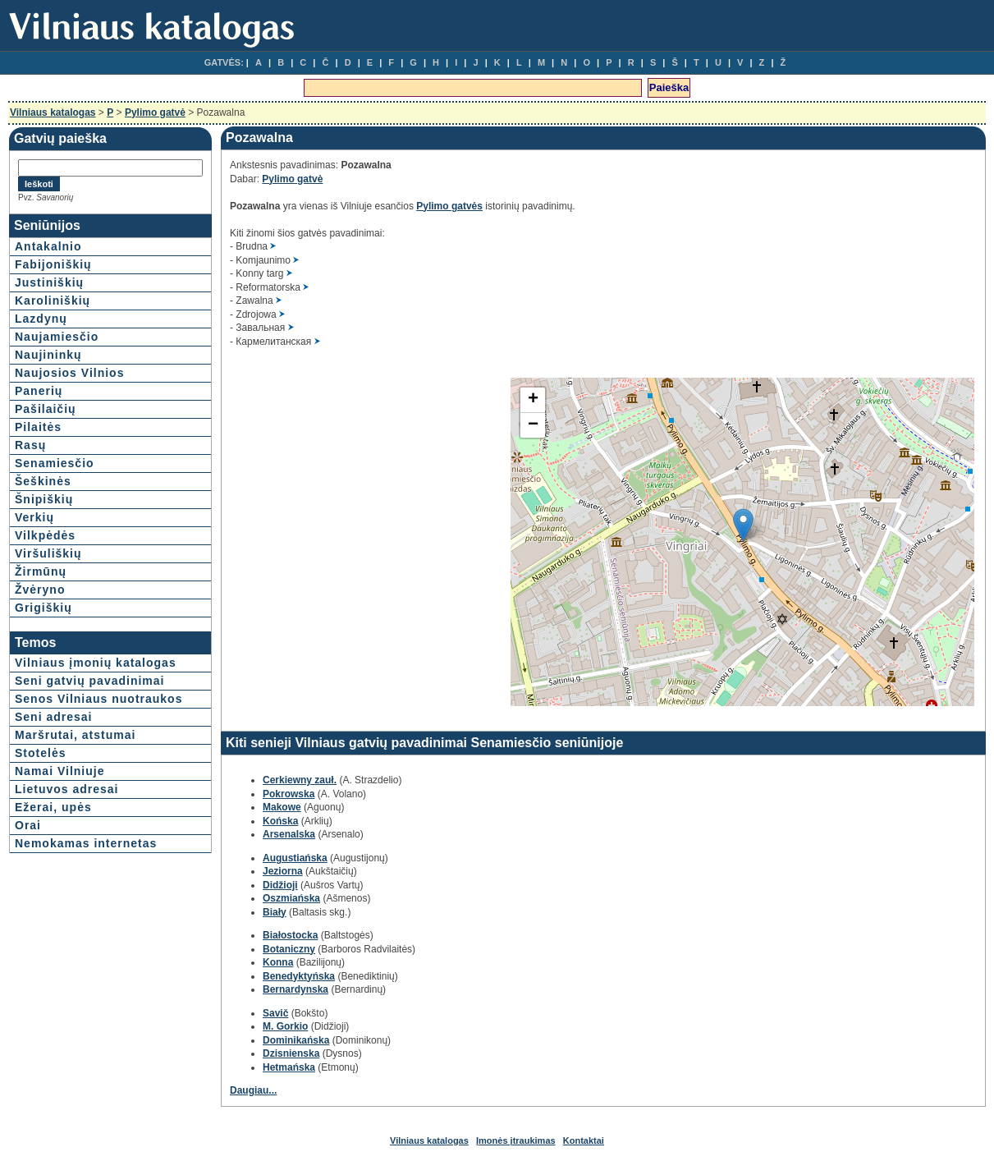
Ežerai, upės (53, 807)
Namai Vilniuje (59, 771)
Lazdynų (41, 318)
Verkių (34, 517)
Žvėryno (40, 589)
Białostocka (290, 935)
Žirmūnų (40, 571)
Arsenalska (289, 834)
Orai (28, 825)
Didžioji (280, 885)
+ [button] (533, 400)
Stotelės (40, 752)
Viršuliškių (48, 553)
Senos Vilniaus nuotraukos (98, 698)
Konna (278, 962)
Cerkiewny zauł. (300, 780)
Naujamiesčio (56, 336)
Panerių (38, 390)
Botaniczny (289, 949)
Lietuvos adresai (67, 789)
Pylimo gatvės (449, 206)
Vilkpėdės (45, 535)
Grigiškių (43, 607)
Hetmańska (289, 1067)
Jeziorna (283, 871)
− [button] (533, 425)
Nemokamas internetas (86, 843)
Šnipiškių (44, 499)
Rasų (30, 445)
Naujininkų (48, 354)
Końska (280, 821)
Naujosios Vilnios (69, 372)
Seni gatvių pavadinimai (90, 680)
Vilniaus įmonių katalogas (95, 662)
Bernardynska (295, 989)
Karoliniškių (52, 300)
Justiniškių (49, 282)
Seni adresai (54, 716)
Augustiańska (295, 858)
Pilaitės (38, 427)
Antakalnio (48, 246)
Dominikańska (296, 1040)
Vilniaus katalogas (53, 112)
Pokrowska (288, 794)
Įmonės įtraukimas (516, 1140)
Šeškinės (43, 481)
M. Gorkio (285, 1026)
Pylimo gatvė (155, 112)
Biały (274, 912)
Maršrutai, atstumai (75, 734)
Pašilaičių (45, 408)
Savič (275, 1013)
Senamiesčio (54, 463)
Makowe (282, 807)
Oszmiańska (291, 898)
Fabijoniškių (53, 264)
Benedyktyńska (299, 976)
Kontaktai (583, 1140)
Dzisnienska (291, 1053)
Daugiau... (253, 1090)
